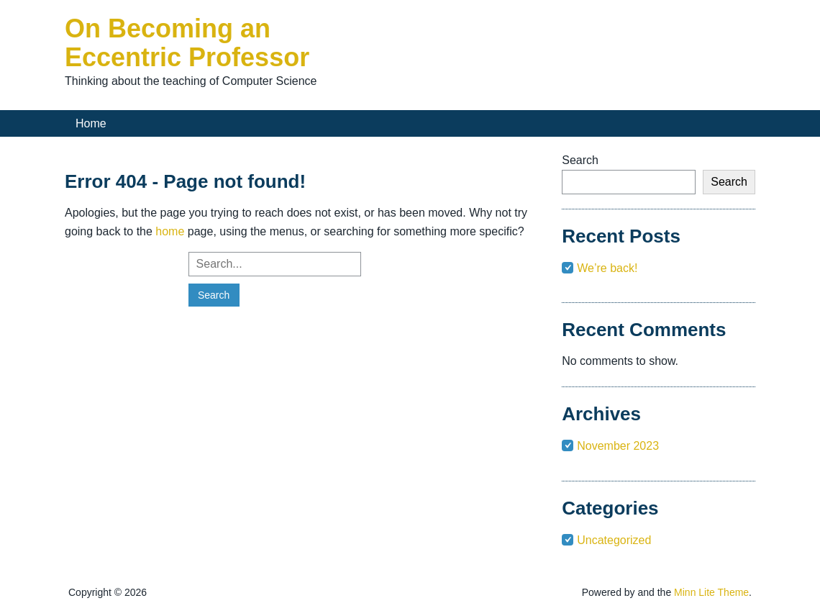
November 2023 (618, 446)
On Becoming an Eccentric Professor (187, 43)
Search (580, 160)
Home (91, 123)
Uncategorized (614, 540)
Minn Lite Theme (711, 592)
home (169, 231)
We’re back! (607, 268)
